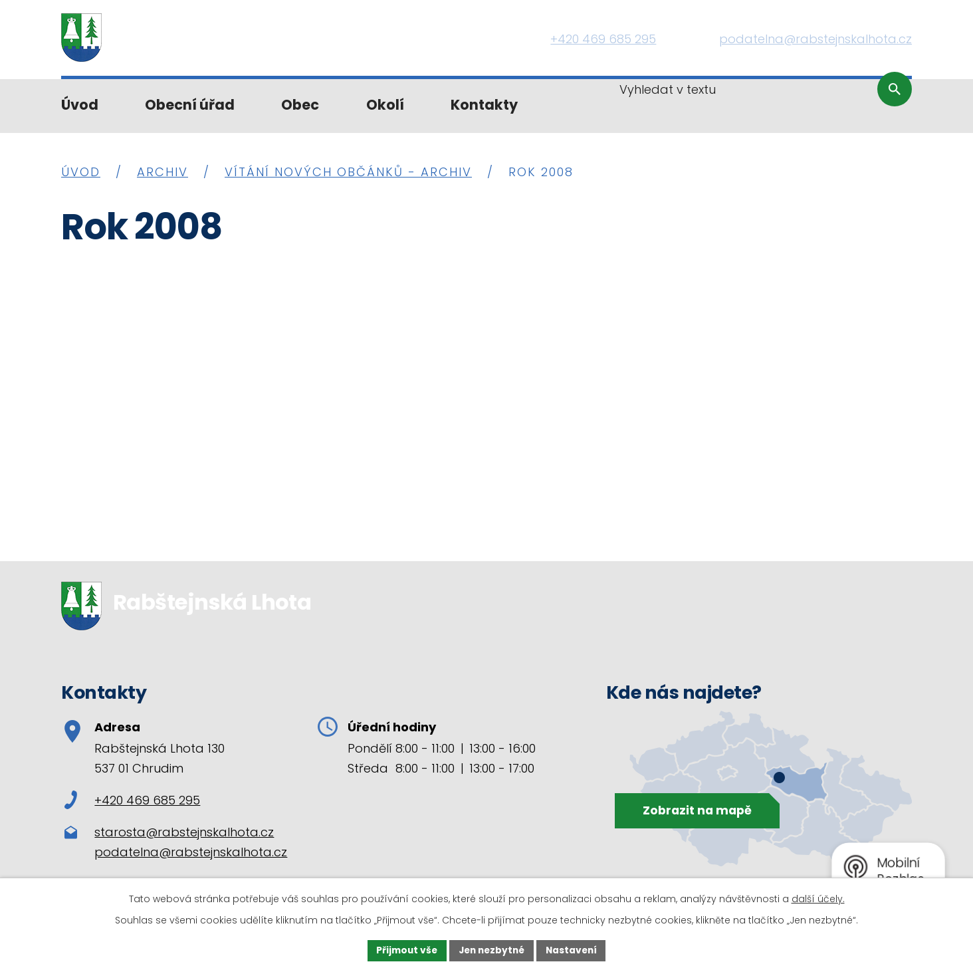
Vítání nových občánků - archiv (348, 172)
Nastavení (574, 950)
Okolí (385, 104)
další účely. (818, 898)
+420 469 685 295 (132, 800)
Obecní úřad (190, 104)
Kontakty (484, 104)
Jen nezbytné (491, 950)
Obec (300, 104)
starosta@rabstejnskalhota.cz (184, 832)
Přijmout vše (403, 950)
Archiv (162, 172)
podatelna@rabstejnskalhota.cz (190, 852)
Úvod (79, 104)
